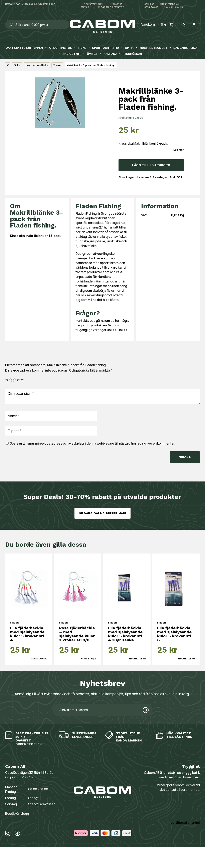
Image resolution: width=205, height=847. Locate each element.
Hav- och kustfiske (36, 65)
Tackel (57, 65)
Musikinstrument (153, 47)
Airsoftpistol (60, 47)
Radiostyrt (72, 53)
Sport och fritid (105, 47)
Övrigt (92, 53)
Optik (129, 47)
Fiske (82, 47)
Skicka (185, 457)
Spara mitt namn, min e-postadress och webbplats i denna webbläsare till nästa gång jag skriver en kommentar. (92, 443)
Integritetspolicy (169, 3)
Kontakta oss (150, 6)
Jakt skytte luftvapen (24, 47)
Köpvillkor (148, 3)
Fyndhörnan (132, 53)
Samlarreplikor (186, 47)
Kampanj (110, 53)
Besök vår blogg (17, 813)
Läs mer (178, 149)
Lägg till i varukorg (151, 165)
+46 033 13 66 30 (173, 6)
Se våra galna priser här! (102, 513)
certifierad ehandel (185, 822)
